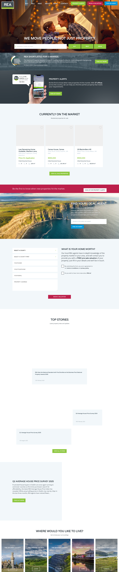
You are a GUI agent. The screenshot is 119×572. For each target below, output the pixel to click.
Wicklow (43, 554)
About (47, 3)
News (55, 3)
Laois (43, 544)
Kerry (43, 542)
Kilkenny (34, 544)
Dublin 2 (34, 528)
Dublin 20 (34, 540)
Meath (43, 548)
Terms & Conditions (60, 569)
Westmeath (53, 552)
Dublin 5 (34, 530)
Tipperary (34, 552)
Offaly (33, 550)
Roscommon (44, 550)
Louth (52, 546)
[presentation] (72, 278)
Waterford (44, 552)
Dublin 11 (44, 534)
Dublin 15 (53, 536)
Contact (64, 3)
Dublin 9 (53, 532)
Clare (52, 525)
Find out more (102, 61)
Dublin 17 (44, 538)
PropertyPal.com (92, 569)
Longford (44, 546)
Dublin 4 (53, 528)
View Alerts (22, 81)
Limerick (34, 546)
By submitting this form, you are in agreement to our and (79, 267)
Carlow (33, 525)
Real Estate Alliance (33, 569)
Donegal (43, 527)
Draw (100, 46)
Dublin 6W (53, 530)
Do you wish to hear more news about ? (78, 273)
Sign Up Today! (55, 94)
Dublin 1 (53, 527)
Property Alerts (78, 3)
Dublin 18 (53, 538)
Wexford (34, 554)
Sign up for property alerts (95, 188)
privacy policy (85, 268)
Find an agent (111, 3)
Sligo (52, 550)
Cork (33, 527)
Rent (40, 3)
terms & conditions (72, 268)
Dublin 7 (34, 532)
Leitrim (52, 544)
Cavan (43, 525)
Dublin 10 (34, 534)
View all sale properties (59, 173)
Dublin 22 (44, 540)
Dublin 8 (43, 532)
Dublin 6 (43, 530)
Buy (26, 3)
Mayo (33, 548)
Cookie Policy (48, 569)
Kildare (52, 542)
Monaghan (53, 548)
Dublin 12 (53, 534)
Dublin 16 (34, 538)
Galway (34, 542)
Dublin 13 (34, 536)
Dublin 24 (53, 540)
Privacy (71, 569)
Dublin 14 (44, 536)
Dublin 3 (43, 528)
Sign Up (12, 556)
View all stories (59, 371)
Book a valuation (95, 3)
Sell (33, 3)
